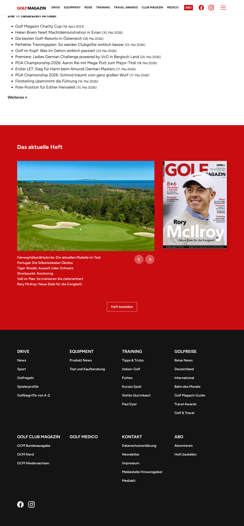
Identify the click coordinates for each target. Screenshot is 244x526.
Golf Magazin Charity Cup (38, 26)
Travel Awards (126, 7)
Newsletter (131, 454)
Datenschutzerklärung (139, 446)
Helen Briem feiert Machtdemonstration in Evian (58, 32)
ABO (178, 436)
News (21, 360)
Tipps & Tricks (133, 360)
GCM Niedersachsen (33, 463)
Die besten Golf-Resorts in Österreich (48, 38)
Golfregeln (25, 378)
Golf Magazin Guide (189, 395)
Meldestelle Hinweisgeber (142, 472)
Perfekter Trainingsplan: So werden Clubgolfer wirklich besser (69, 44)
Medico (172, 7)
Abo (188, 7)
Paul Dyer (129, 404)
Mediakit (129, 481)
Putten (127, 378)
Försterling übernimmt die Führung (46, 81)
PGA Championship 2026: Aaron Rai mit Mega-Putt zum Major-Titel (75, 62)
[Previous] (139, 259)
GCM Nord (25, 454)
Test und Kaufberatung (87, 369)
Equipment (72, 7)
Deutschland (184, 369)
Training (103, 7)
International (184, 378)
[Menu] (223, 7)
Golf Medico (84, 436)
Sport (21, 369)
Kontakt (132, 436)
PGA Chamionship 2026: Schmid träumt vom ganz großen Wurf (71, 75)
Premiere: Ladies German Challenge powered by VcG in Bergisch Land (77, 56)
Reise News (183, 360)
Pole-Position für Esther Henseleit (45, 87)
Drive (55, 7)
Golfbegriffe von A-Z (33, 395)
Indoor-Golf (131, 369)
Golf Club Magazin (38, 436)
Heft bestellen (122, 307)
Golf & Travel (184, 413)
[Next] (149, 259)
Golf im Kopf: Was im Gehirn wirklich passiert (55, 50)
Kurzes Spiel (131, 387)
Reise (88, 7)
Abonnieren (183, 446)
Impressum (130, 463)
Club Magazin (152, 7)
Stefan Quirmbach (136, 395)
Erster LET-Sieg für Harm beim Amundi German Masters (65, 68)
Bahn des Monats (187, 387)
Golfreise (185, 351)
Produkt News (81, 360)
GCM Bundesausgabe (33, 446)
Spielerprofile (28, 387)
